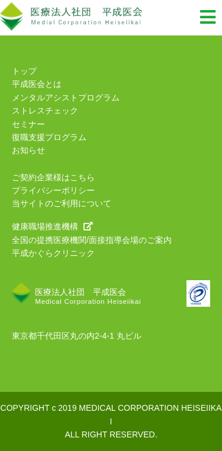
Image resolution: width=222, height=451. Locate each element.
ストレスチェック (45, 110)
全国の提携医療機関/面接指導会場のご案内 (92, 240)
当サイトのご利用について (61, 203)
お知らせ (28, 150)
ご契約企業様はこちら (53, 177)
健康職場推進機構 (52, 226)
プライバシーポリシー (53, 190)
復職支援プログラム (49, 137)
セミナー (28, 124)
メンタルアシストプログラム (66, 97)
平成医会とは (37, 84)
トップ (24, 71)
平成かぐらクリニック (53, 253)
